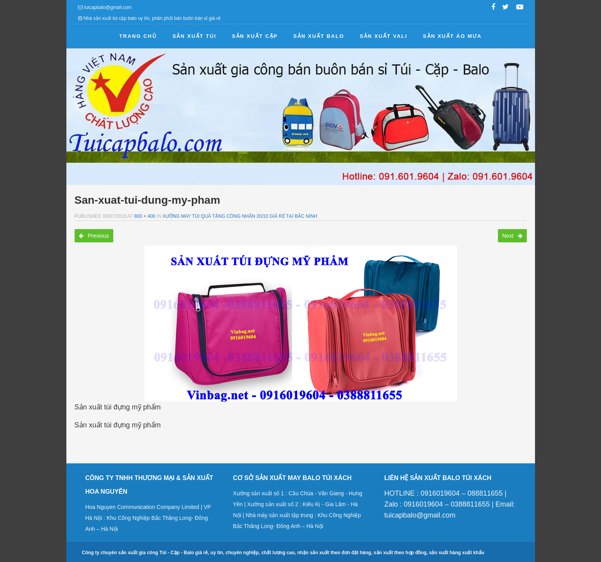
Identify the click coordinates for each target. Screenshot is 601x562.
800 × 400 (144, 216)
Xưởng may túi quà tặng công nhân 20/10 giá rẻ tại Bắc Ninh (239, 216)
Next (512, 236)
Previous (94, 236)
